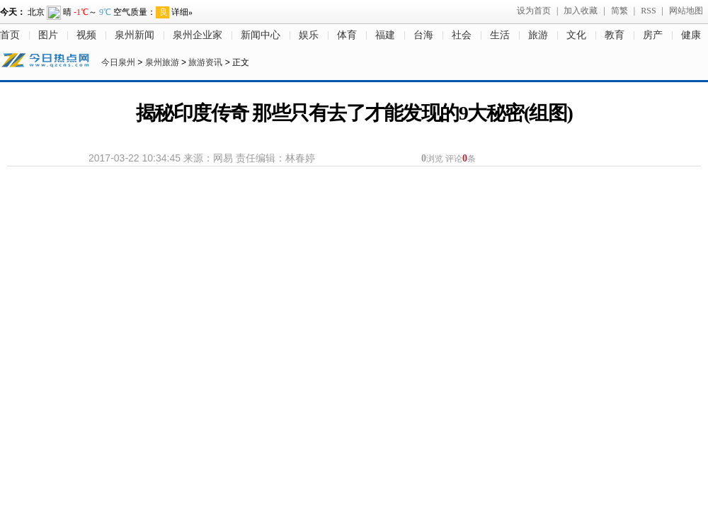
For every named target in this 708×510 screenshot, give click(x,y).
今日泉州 (118, 62)
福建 (385, 35)
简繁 (619, 11)
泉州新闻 (134, 35)
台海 (423, 35)
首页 (10, 35)
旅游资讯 (205, 62)
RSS (648, 11)
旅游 (538, 35)
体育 (347, 35)
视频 (86, 35)
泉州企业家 (197, 35)
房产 (653, 35)
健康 (691, 35)
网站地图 (686, 11)
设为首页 (534, 11)
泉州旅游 (162, 62)
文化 (576, 35)
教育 (614, 35)
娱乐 (309, 35)
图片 (48, 35)
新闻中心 (260, 35)
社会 (462, 35)
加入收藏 (581, 11)
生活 (500, 35)
